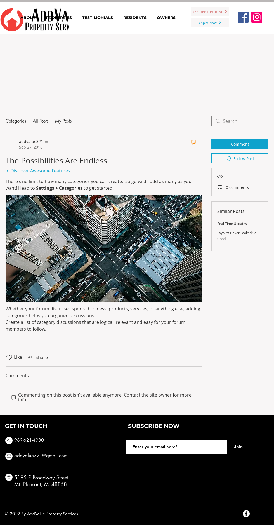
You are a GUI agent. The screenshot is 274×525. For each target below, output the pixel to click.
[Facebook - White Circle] (246, 513)
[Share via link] (37, 357)
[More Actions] (199, 142)
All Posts (40, 121)
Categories (16, 121)
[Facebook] (243, 17)
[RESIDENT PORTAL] (210, 11)
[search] (239, 121)
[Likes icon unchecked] (9, 357)
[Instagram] (256, 17)
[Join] (238, 447)
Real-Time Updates (232, 223)
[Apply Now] (210, 22)
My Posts (63, 121)
